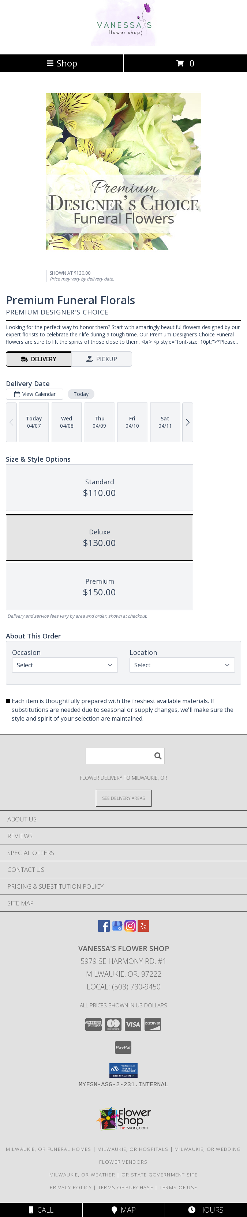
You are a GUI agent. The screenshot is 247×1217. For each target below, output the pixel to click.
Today (81, 393)
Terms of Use (179, 1187)
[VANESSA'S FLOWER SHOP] (123, 43)
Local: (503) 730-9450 (124, 987)
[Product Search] (125, 756)
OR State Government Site (159, 1174)
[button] (123, 1070)
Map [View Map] (124, 1210)
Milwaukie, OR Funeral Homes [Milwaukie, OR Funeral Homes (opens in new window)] (48, 1149)
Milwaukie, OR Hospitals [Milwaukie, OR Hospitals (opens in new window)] (132, 1149)
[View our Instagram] (130, 929)
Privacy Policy (71, 1187)
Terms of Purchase (125, 1187)
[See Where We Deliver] (123, 797)
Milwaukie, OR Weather (82, 1174)
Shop (61, 63)
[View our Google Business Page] (117, 929)
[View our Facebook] (104, 929)
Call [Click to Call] (41, 1210)
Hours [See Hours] (206, 1210)
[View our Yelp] (143, 929)
